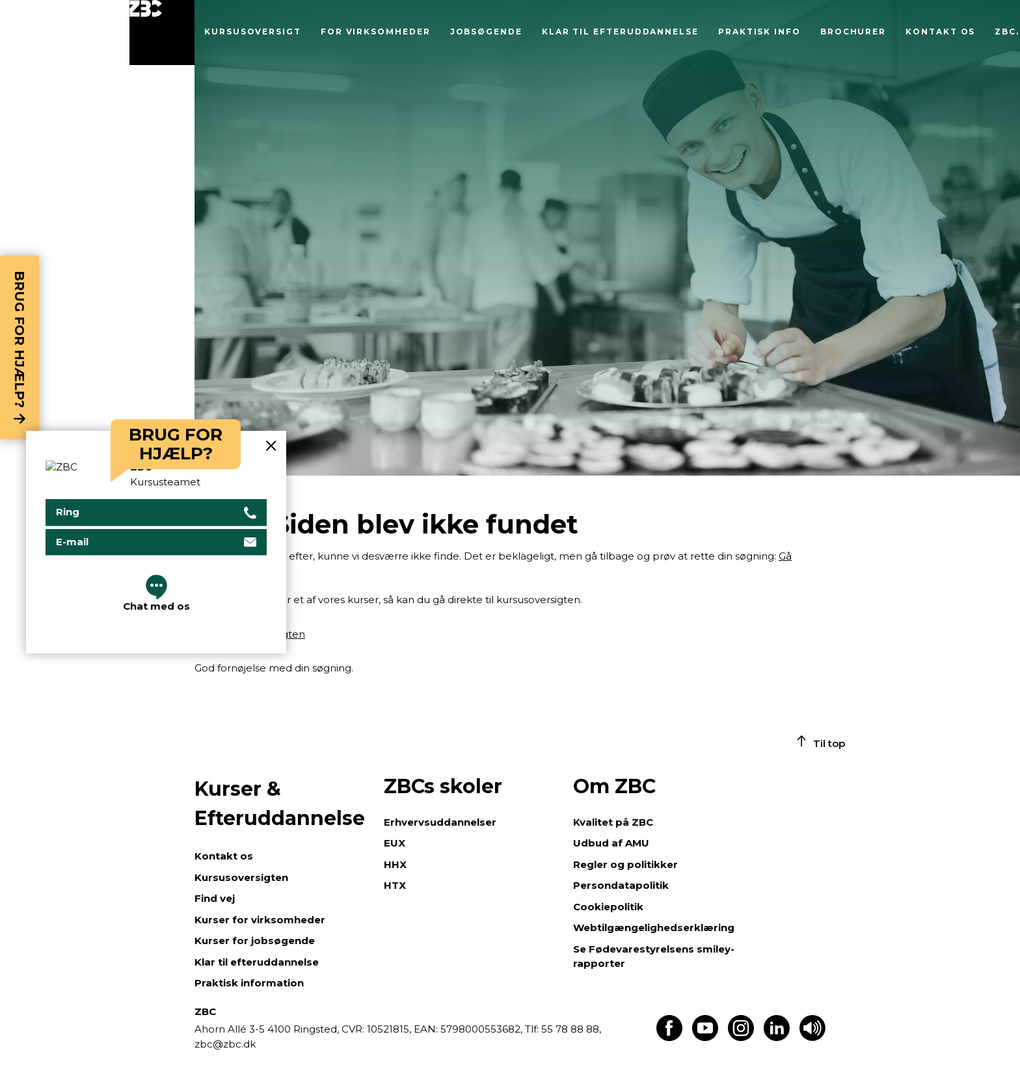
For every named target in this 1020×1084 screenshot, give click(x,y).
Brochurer (853, 31)
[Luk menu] (162, 32)
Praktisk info (759, 31)
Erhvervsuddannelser (440, 822)
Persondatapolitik (621, 885)
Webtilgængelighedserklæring (653, 927)
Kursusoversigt (252, 31)
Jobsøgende (486, 31)
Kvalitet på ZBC (613, 822)
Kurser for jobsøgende (255, 940)
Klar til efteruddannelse (620, 31)
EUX (394, 843)
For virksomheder (376, 31)
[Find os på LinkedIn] (777, 1037)
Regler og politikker (625, 864)
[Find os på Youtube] (705, 1037)
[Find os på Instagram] (741, 1037)
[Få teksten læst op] (812, 1037)
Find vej (215, 898)
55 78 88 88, (570, 1029)
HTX (395, 885)
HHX (395, 864)
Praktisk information (249, 983)
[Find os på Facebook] (669, 1037)
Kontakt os (940, 31)
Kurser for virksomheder (260, 920)
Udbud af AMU (611, 843)
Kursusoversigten (241, 877)
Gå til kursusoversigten (250, 634)
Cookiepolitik (608, 907)
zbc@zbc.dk (225, 1044)
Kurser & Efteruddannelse (280, 803)
